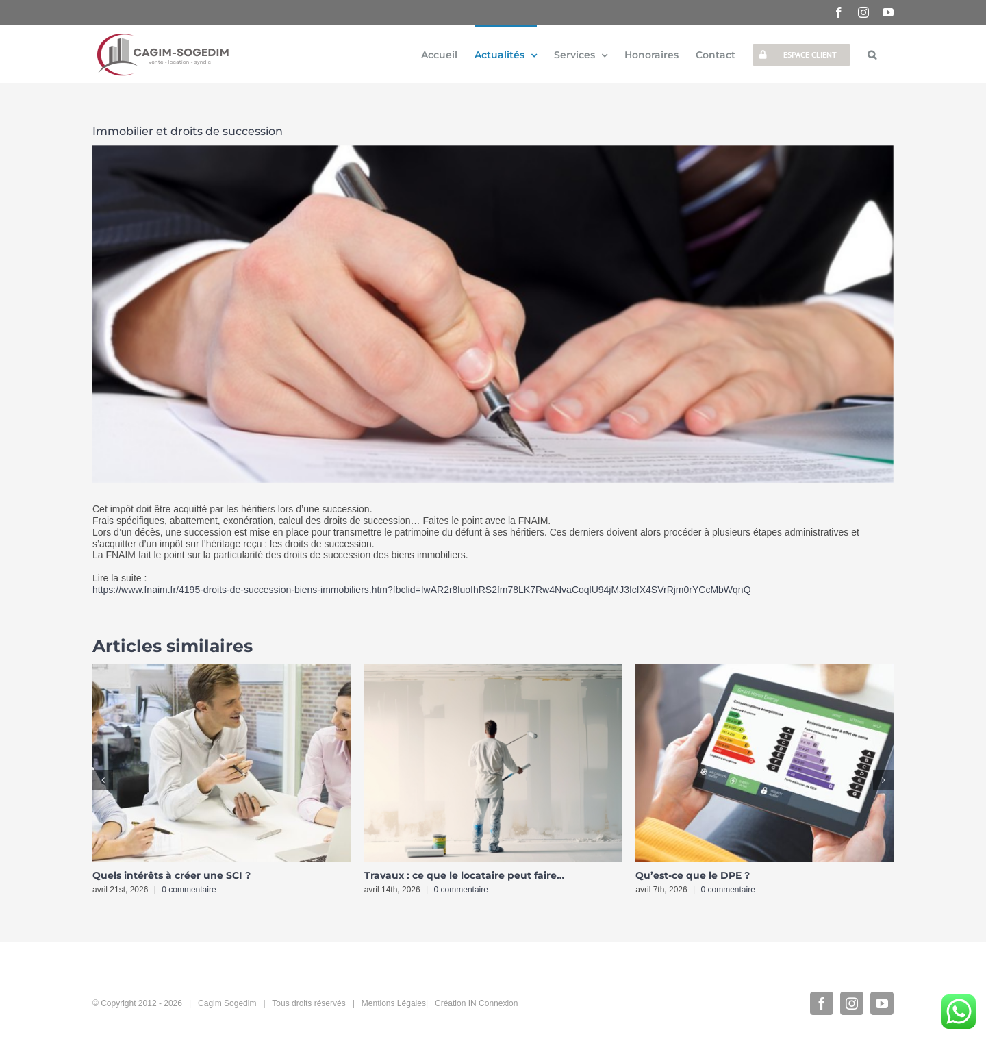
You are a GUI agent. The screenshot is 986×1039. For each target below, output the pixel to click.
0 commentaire (189, 889)
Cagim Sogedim (227, 1003)
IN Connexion (493, 1003)
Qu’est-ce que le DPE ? (692, 875)
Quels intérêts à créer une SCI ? (171, 875)
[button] (872, 54)
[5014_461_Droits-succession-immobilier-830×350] (493, 314)
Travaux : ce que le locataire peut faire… (464, 875)
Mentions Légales (394, 1003)
